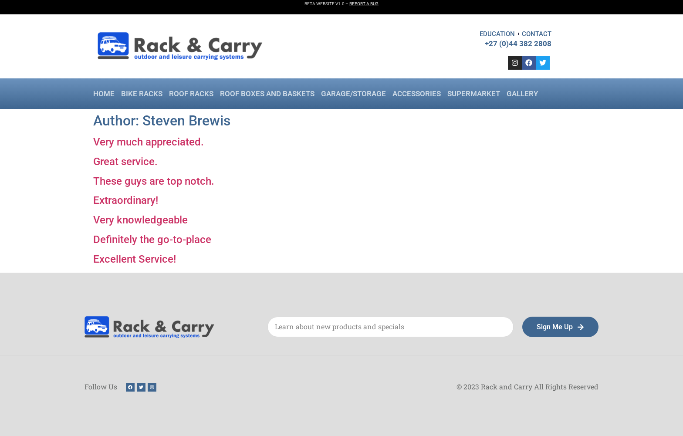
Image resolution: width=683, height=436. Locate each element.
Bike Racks (141, 93)
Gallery (522, 93)
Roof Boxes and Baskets (267, 93)
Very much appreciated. (148, 142)
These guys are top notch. (153, 181)
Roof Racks (191, 93)
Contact (536, 34)
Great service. (125, 161)
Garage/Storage (353, 93)
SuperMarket (473, 93)
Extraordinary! (125, 200)
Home (104, 93)
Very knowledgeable (140, 220)
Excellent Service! (134, 259)
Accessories (416, 93)
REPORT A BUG (364, 3)
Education (497, 34)
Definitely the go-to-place (152, 239)
